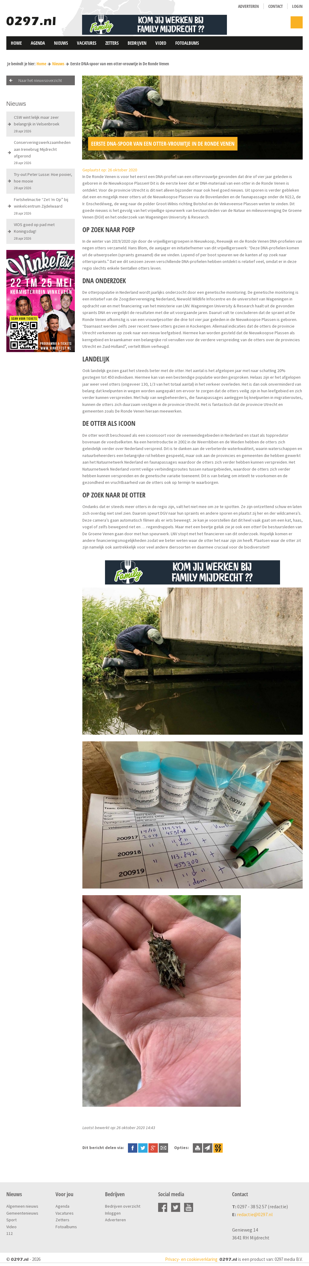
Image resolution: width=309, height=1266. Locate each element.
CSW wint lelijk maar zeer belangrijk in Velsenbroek (36, 124)
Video (160, 43)
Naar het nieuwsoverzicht (40, 80)
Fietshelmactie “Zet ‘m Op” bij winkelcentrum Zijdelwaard (41, 206)
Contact (275, 6)
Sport (11, 1219)
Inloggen (113, 1213)
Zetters (112, 43)
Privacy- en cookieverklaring (191, 1259)
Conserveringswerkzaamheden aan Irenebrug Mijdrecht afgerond (42, 152)
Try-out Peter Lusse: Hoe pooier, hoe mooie (43, 181)
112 (9, 1233)
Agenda (38, 43)
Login (297, 6)
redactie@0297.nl (255, 1214)
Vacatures (86, 43)
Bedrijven (137, 43)
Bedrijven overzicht (122, 1206)
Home (16, 43)
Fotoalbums (187, 43)
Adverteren (248, 6)
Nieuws (61, 43)
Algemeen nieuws (22, 1206)
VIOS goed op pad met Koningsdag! (34, 231)
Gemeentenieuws (22, 1213)
